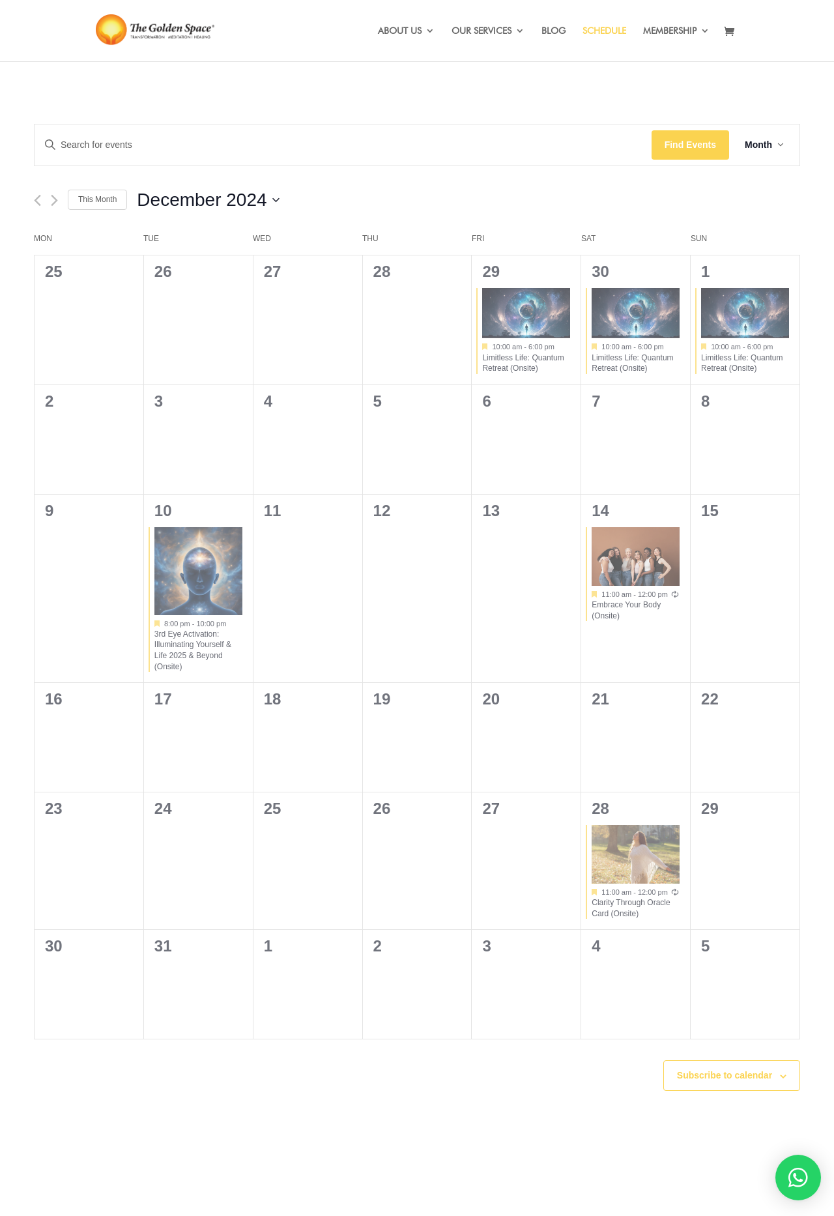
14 (600, 510)
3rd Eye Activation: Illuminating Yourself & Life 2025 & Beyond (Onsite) (192, 650)
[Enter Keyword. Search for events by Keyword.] (343, 145)
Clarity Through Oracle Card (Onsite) (631, 908)
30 (600, 271)
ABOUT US (400, 31)
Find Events (690, 144)
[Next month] (54, 200)
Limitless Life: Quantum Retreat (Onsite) (523, 363)
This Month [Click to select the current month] (97, 199)
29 (491, 271)
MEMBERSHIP (670, 31)
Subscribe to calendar (724, 1075)
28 (600, 808)
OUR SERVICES (481, 31)
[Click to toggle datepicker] (208, 200)
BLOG (553, 31)
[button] (798, 1177)
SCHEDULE (604, 31)
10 (163, 510)
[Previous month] (37, 200)
